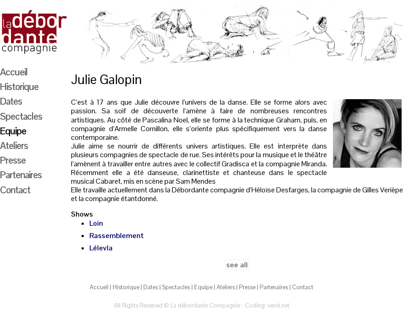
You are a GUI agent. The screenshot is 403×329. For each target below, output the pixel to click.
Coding (255, 305)
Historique (19, 86)
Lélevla (101, 248)
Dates (11, 101)
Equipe (13, 130)
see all (237, 265)
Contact (15, 189)
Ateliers (14, 145)
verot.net (278, 305)
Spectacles (21, 116)
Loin (96, 223)
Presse (13, 159)
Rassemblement (116, 235)
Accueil (13, 71)
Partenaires (21, 174)
